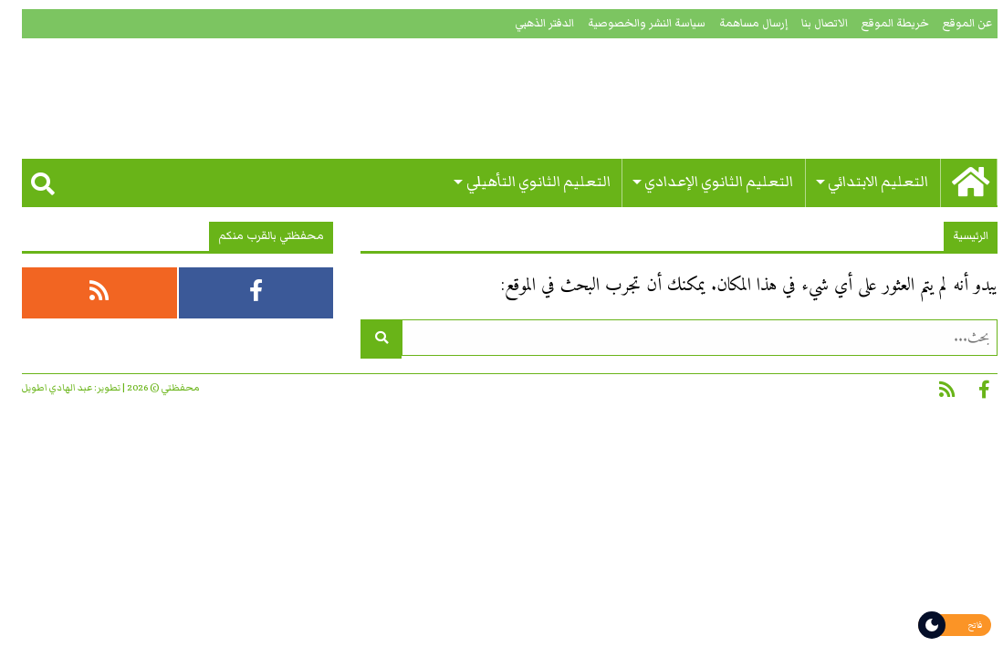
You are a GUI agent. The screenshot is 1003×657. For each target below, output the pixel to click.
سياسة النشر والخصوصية (638, 23)
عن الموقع (959, 23)
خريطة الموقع (887, 23)
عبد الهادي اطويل (49, 388)
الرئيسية (962, 236)
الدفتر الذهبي (536, 23)
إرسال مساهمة (745, 23)
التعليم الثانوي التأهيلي (530, 182)
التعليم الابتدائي (870, 182)
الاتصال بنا (816, 23)
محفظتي (833, 98)
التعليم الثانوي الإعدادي (710, 182)
